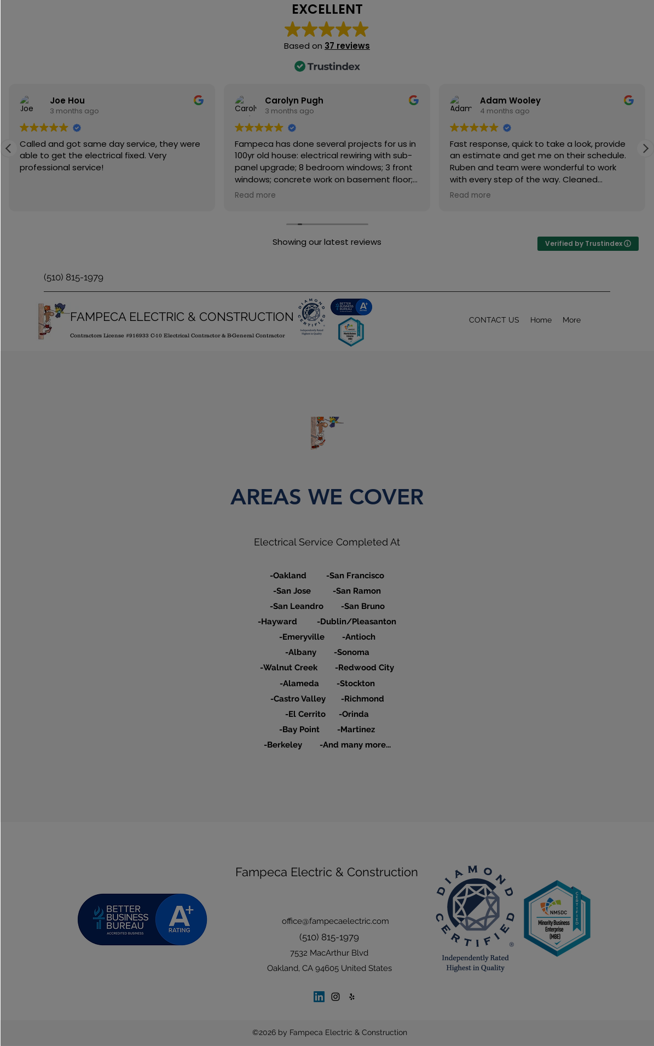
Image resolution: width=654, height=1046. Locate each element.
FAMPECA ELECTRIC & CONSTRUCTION (182, 316)
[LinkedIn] (319, 996)
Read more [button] (40, 196)
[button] (645, 148)
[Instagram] (335, 996)
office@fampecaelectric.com (335, 921)
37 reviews (347, 45)
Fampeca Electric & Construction (326, 872)
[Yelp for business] (351, 996)
